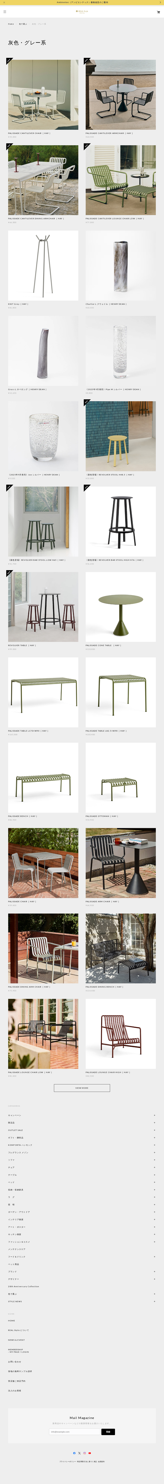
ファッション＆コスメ (19, 1242)
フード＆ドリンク (17, 1256)
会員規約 (101, 1461)
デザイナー (13, 1279)
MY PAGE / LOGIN (19, 1352)
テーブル (12, 1175)
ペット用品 (13, 1264)
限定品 (11, 1122)
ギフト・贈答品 (15, 1137)
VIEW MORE (81, 1088)
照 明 (11, 1204)
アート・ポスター (24, 1227)
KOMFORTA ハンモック (20, 1145)
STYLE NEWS (15, 1301)
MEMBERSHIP (15, 1349)
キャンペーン (14, 1115)
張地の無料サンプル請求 (20, 1371)
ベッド (11, 1182)
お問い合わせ (14, 1362)
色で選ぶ (23, 24)
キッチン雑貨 (23, 1234)
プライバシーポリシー (67, 1461)
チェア (12, 1167)
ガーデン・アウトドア (19, 1212)
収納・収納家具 (24, 1190)
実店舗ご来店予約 (17, 1381)
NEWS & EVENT (16, 1340)
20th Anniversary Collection (23, 1286)
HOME (11, 1321)
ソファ (17, 1160)
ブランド (12, 1271)
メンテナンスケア (17, 1249)
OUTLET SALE (15, 1130)
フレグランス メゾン (18, 1152)
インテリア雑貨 (23, 1219)
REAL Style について (18, 1330)
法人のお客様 (14, 1391)
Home (11, 24)
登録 (108, 1432)
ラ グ (11, 1197)
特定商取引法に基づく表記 (87, 1461)
